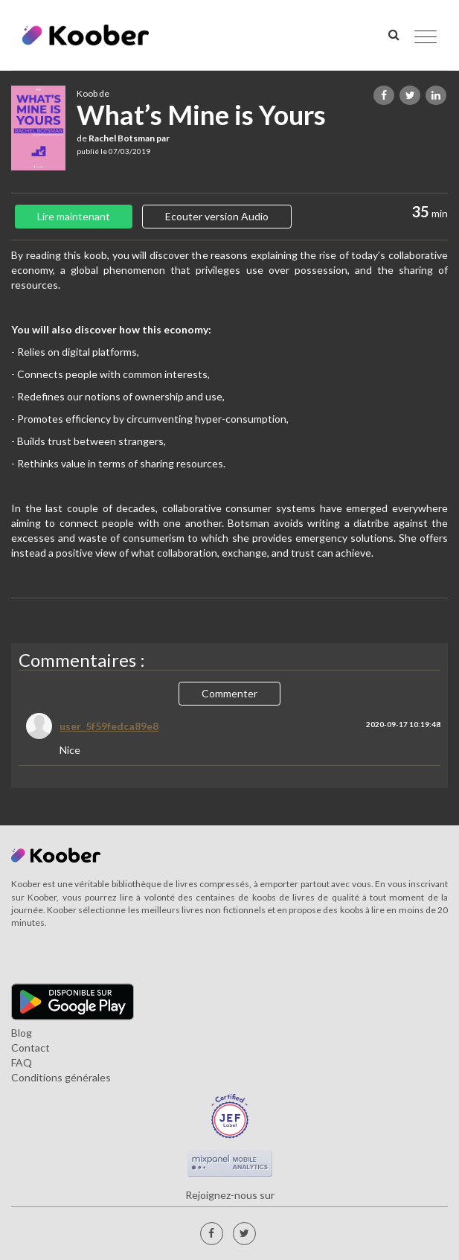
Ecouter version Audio (217, 216)
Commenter (229, 693)
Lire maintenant (73, 216)
